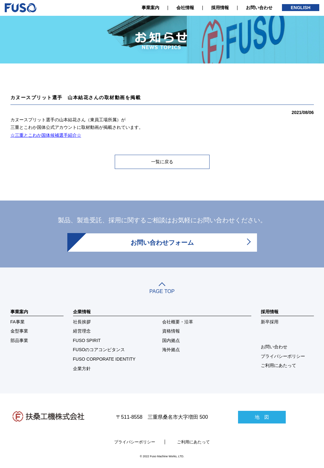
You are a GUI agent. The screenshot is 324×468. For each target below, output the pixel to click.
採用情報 (220, 7)
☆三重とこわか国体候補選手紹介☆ (45, 135)
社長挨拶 (82, 321)
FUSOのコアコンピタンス (99, 349)
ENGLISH (300, 7)
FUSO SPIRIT (87, 340)
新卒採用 (269, 321)
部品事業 (19, 340)
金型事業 (19, 330)
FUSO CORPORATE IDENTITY (104, 359)
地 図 (262, 417)
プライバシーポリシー (283, 356)
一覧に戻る (162, 161)
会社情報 (185, 7)
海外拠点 (171, 349)
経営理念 (82, 330)
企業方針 (82, 368)
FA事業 (17, 321)
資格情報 (171, 330)
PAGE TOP (162, 288)
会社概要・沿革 (177, 321)
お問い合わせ (259, 7)
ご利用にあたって (278, 365)
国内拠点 (171, 340)
